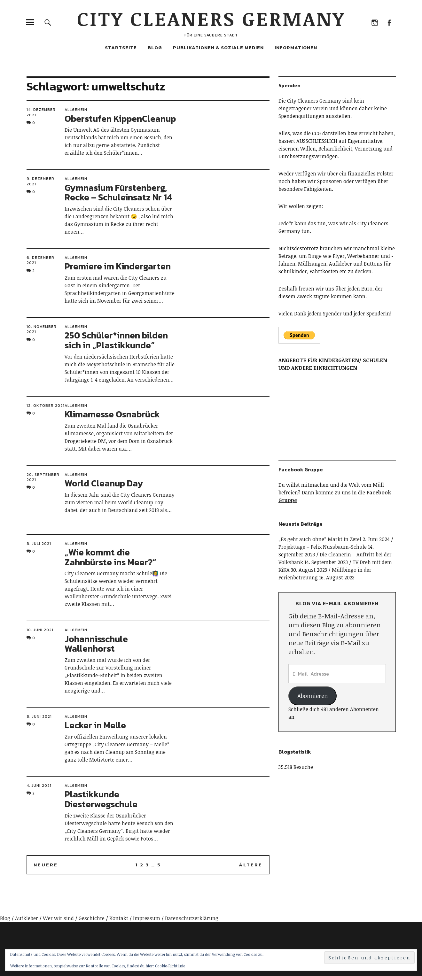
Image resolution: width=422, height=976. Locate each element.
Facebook (389, 22)
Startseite (121, 47)
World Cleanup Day (104, 483)
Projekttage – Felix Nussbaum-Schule (322, 546)
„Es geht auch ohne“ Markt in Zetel (319, 539)
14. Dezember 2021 (41, 112)
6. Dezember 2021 (40, 260)
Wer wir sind (58, 918)
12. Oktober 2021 (46, 405)
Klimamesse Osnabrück (112, 414)
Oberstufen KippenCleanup (120, 118)
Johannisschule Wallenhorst (96, 643)
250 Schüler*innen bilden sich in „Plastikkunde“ (116, 340)
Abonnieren (312, 696)
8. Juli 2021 (39, 543)
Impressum (146, 918)
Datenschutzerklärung (191, 918)
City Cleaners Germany (211, 18)
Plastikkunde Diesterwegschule (101, 799)
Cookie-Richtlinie (170, 965)
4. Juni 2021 (39, 785)
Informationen (296, 47)
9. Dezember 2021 (40, 181)
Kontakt (118, 918)
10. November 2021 (42, 329)
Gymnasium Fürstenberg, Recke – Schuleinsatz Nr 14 (118, 192)
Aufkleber (26, 918)
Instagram (375, 22)
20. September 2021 (43, 477)
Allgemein (76, 109)
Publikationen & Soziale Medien (218, 47)
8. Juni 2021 (39, 716)
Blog (155, 47)
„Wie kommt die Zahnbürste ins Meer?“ (110, 557)
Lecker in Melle (95, 725)
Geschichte (92, 918)
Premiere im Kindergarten (118, 266)
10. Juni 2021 (40, 630)
